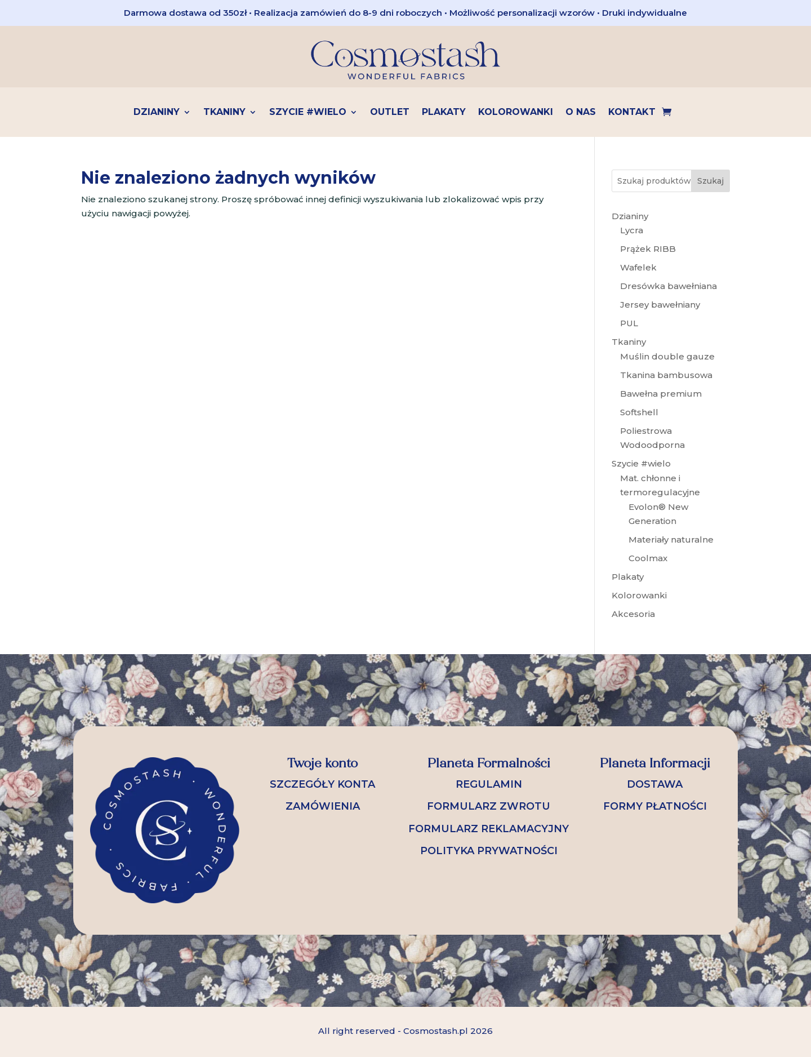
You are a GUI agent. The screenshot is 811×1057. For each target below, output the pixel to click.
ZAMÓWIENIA (323, 806)
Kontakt (632, 112)
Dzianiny (156, 112)
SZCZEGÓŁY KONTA (322, 784)
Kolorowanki (515, 112)
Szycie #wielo (307, 112)
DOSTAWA (655, 784)
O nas (580, 112)
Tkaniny (224, 112)
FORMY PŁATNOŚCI (655, 806)
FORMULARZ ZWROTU (488, 806)
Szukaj (710, 181)
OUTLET (389, 112)
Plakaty (444, 112)
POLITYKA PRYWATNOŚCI (489, 851)
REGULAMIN (489, 784)
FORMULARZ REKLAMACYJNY (488, 829)
